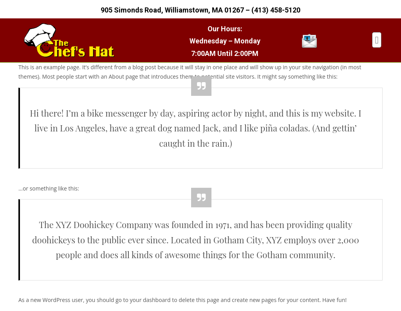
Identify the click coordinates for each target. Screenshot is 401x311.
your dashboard (150, 300)
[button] (376, 40)
